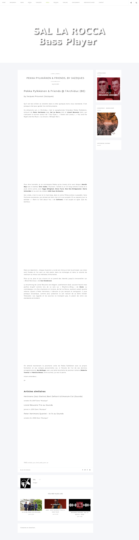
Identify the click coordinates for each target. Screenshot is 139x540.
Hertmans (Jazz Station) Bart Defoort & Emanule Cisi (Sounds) (53, 396)
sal (47, 462)
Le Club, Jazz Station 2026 (31, 512)
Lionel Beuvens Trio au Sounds (38, 405)
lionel (37, 462)
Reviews (57, 2)
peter (44, 462)
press (48, 2)
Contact (103, 2)
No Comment (27, 469)
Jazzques (49, 96)
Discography (78, 2)
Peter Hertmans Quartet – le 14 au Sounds (44, 414)
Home (4, 2)
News (22, 2)
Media (30, 2)
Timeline (66, 2)
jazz (34, 462)
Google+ (35, 482)
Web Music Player (91, 2)
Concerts (39, 2)
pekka (41, 462)
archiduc (30, 462)
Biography (13, 2)
